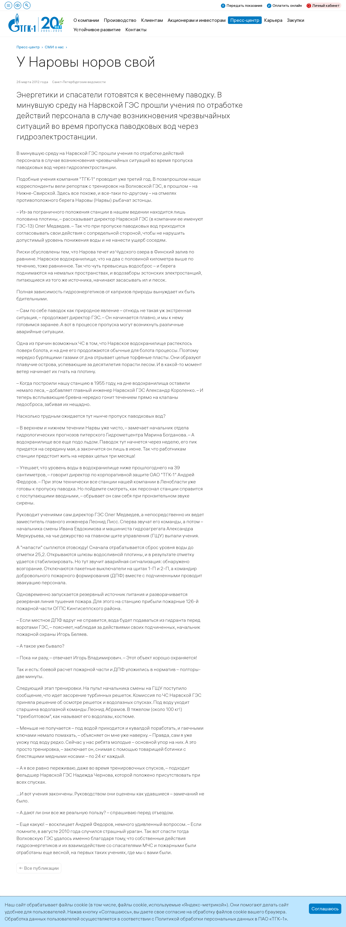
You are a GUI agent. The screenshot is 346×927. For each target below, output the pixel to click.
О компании (86, 20)
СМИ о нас (54, 47)
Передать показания (244, 5)
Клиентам (152, 20)
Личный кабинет (326, 5)
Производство (120, 20)
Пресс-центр (244, 20)
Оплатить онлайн (287, 5)
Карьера (273, 20)
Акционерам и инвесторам (197, 20)
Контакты (135, 29)
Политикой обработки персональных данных (204, 919)
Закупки (295, 20)
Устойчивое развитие (97, 29)
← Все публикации (39, 868)
